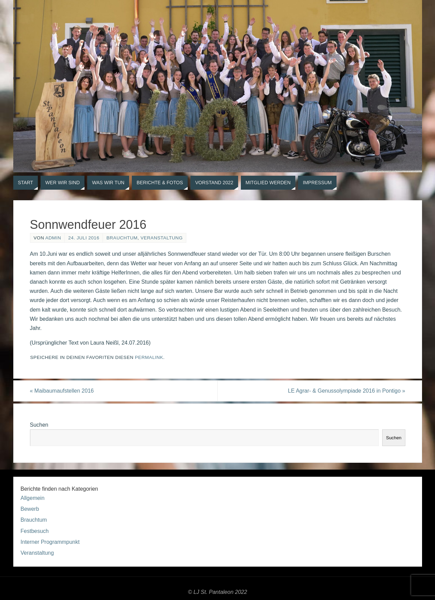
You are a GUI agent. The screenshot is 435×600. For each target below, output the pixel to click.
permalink (149, 357)
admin (53, 237)
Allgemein (32, 498)
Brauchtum (121, 237)
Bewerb (29, 509)
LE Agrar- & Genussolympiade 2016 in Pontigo (346, 391)
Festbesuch (34, 531)
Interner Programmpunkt (49, 542)
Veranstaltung (161, 237)
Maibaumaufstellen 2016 (62, 391)
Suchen (39, 425)
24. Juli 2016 (83, 237)
